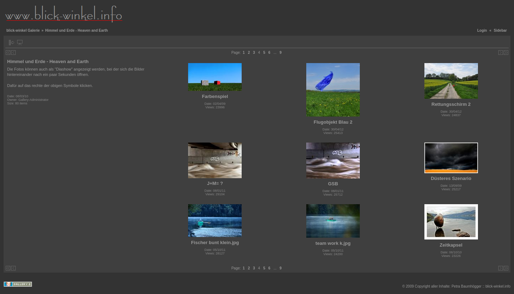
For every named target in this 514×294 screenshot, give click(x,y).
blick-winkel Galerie (23, 30)
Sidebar (500, 30)
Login (482, 30)
